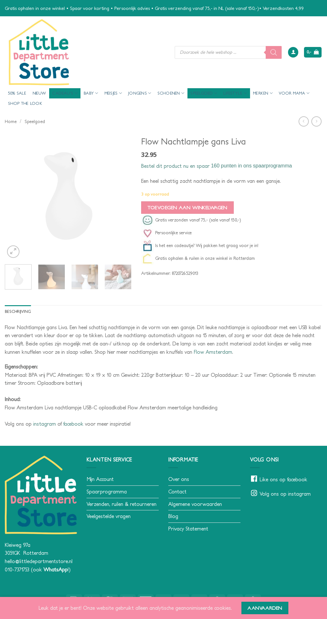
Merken (263, 93)
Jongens (139, 93)
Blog (173, 516)
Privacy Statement (188, 528)
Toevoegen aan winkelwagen (187, 207)
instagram (44, 424)
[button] (293, 52)
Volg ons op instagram (285, 494)
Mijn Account (100, 479)
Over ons (178, 479)
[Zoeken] (274, 52)
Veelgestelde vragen (109, 516)
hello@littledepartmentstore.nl (38, 561)
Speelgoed (203, 93)
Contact (177, 491)
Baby (91, 93)
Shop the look (25, 103)
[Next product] (303, 121)
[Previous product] (316, 121)
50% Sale (17, 93)
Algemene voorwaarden (195, 504)
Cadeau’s (65, 93)
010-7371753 (17, 569)
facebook (73, 424)
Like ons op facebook (283, 480)
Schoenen (171, 93)
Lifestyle (235, 93)
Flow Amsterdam (213, 352)
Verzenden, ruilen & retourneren (121, 504)
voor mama (294, 93)
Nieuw (39, 93)
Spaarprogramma (107, 491)
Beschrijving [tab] (18, 311)
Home (11, 121)
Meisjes (113, 93)
